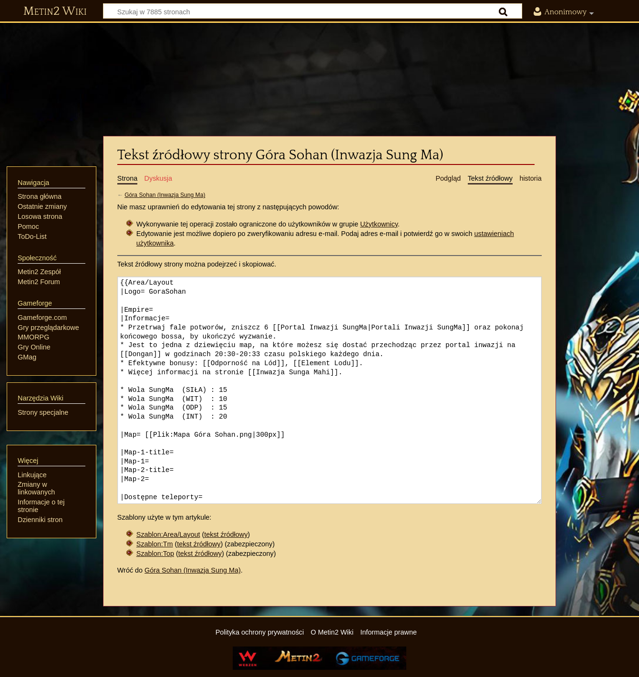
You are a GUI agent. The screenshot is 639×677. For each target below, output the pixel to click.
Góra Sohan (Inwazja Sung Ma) (164, 195)
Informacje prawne (389, 632)
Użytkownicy (379, 224)
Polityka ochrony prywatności (260, 632)
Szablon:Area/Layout (168, 534)
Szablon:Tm (154, 544)
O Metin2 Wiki (332, 632)
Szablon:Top (155, 553)
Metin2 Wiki (55, 11)
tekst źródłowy (225, 534)
